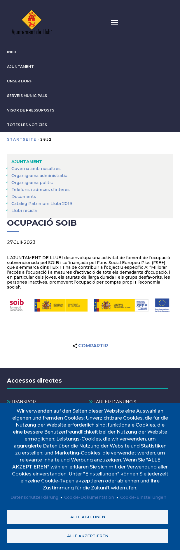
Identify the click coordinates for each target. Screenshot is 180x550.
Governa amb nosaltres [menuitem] (36, 168)
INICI (11, 52)
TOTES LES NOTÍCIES (27, 125)
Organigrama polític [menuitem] (32, 182)
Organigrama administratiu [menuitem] (39, 175)
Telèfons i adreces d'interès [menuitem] (40, 189)
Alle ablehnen (87, 516)
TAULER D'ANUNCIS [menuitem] (115, 402)
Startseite (21, 139)
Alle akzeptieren (87, 535)
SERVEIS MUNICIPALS (27, 95)
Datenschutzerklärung (34, 497)
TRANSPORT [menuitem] (24, 402)
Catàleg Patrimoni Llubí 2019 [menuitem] (41, 203)
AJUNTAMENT (20, 66)
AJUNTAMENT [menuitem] (26, 161)
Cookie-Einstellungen (143, 497)
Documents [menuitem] (23, 196)
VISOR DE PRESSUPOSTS (30, 110)
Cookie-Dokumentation (89, 497)
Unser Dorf (19, 81)
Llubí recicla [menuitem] (24, 210)
